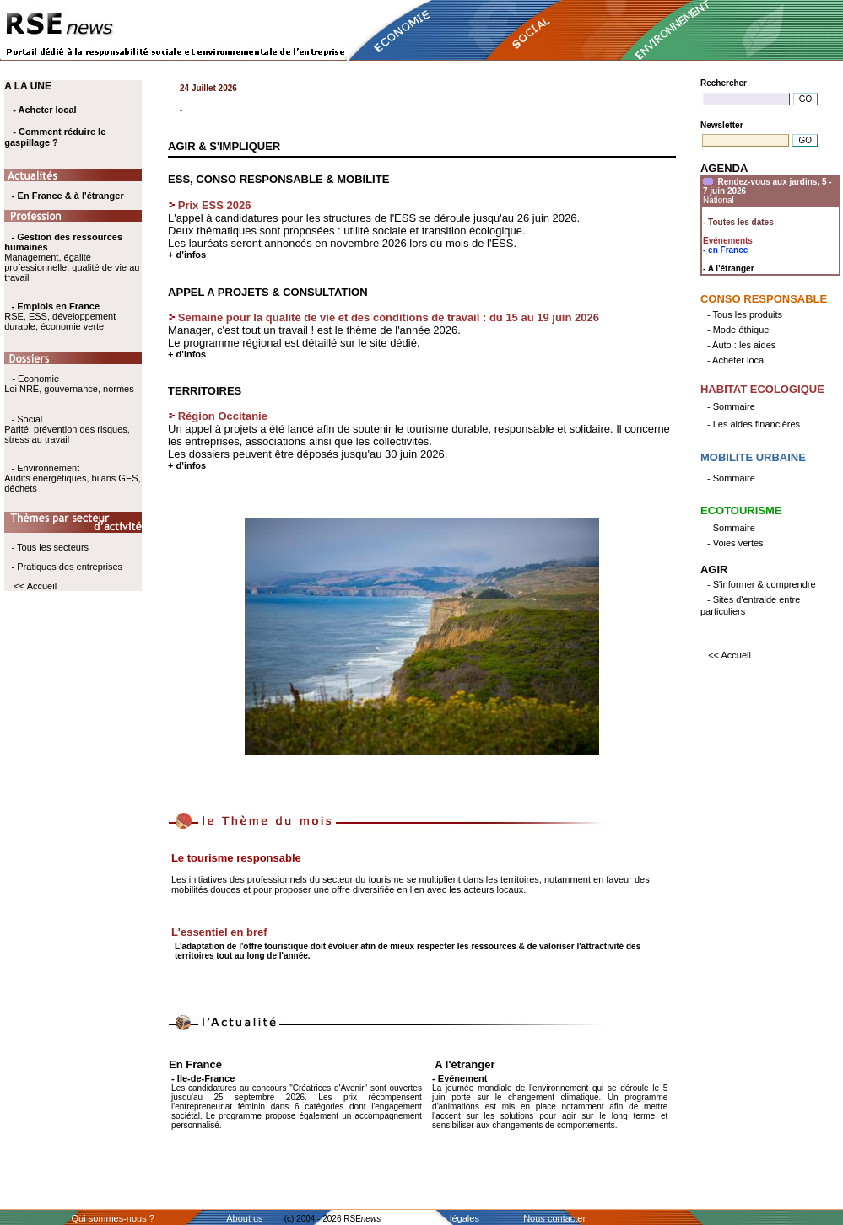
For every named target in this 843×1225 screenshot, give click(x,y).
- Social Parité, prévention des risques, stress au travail (67, 429)
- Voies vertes (735, 543)
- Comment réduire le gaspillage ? (54, 137)
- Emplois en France (56, 306)
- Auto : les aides (741, 345)
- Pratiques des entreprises (67, 566)
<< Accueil (35, 586)
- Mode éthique (738, 330)
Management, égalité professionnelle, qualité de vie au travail (71, 257)
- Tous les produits (744, 314)
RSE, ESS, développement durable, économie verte (60, 321)
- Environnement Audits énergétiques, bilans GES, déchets (72, 478)
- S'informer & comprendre (761, 584)
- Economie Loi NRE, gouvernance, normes (68, 383)
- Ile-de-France (203, 1078)
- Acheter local (44, 110)
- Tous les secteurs (50, 547)
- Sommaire (731, 406)
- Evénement (459, 1078)
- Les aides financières (753, 424)
